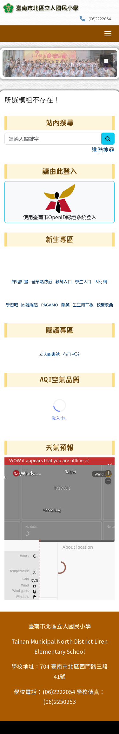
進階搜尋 (103, 150)
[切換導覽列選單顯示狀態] (108, 34)
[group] (60, 63)
